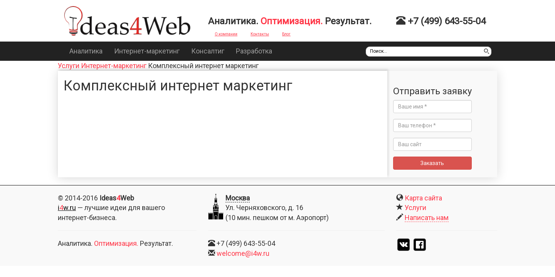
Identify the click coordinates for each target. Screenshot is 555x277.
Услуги (68, 66)
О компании (226, 34)
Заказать (441, 163)
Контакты (260, 34)
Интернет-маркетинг (147, 51)
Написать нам (427, 218)
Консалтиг (207, 51)
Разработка (254, 51)
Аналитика (86, 51)
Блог (286, 34)
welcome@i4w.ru (243, 253)
